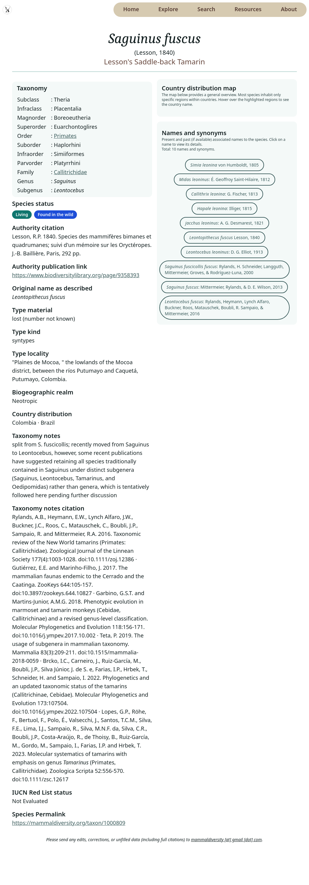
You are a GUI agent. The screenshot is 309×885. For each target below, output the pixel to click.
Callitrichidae (70, 172)
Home (131, 9)
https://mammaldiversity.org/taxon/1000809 (68, 822)
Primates (65, 135)
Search (206, 9)
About (289, 9)
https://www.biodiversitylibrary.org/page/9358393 (75, 275)
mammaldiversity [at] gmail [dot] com (226, 839)
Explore (168, 9)
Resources (247, 9)
